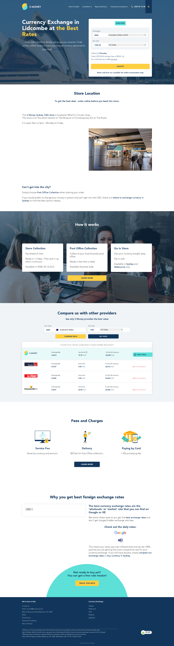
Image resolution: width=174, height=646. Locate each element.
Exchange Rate (55, 352)
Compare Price (70, 336)
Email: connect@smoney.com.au (32, 609)
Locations (86, 6)
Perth (90, 612)
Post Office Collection (48, 192)
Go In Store (121, 248)
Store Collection (35, 248)
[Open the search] (148, 6)
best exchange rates (136, 517)
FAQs (24, 615)
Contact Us (25, 606)
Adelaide (92, 618)
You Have (48, 326)
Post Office (58, 49)
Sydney (129, 264)
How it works (74, 6)
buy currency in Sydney (118, 555)
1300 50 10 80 (139, 6)
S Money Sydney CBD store (40, 115)
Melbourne (119, 267)
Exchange (96, 31)
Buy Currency (100, 6)
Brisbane (91, 615)
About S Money (27, 623)
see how (114, 59)
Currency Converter (119, 6)
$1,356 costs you (112, 352)
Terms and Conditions (29, 620)
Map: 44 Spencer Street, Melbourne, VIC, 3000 (37, 612)
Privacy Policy (26, 618)
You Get (96, 41)
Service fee (83, 352)
